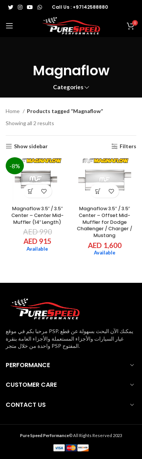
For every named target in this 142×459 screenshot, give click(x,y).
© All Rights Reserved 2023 (71, 435)
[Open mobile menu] (9, 25)
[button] (30, 191)
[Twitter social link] (11, 7)
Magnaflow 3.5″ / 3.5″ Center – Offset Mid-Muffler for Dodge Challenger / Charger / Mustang (104, 222)
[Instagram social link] (20, 7)
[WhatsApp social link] (39, 7)
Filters (128, 146)
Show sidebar (31, 146)
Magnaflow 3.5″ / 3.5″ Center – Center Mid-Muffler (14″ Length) (37, 215)
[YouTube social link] (30, 7)
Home (13, 111)
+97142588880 (90, 7)
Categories (68, 87)
